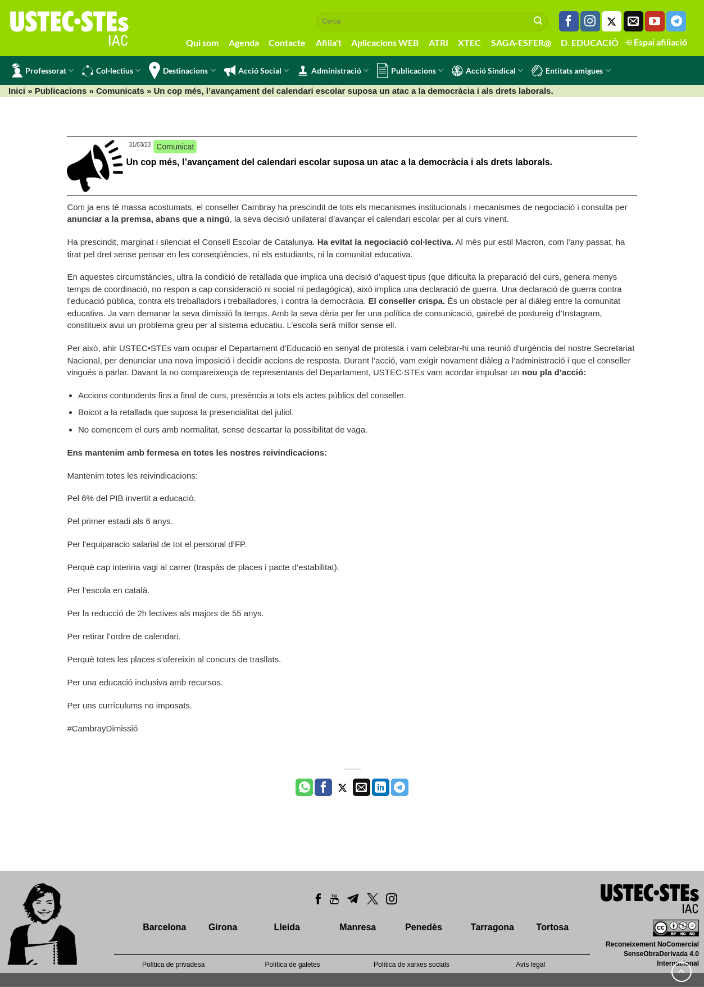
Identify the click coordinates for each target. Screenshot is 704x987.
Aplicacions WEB (385, 42)
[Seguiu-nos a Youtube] (655, 21)
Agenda (244, 42)
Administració (333, 70)
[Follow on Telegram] (676, 21)
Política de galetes (292, 964)
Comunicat (175, 146)
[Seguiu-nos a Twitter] (611, 21)
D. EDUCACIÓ (590, 42)
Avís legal (530, 964)
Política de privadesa (173, 964)
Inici (16, 90)
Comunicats (120, 90)
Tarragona (492, 927)
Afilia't (329, 42)
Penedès (423, 927)
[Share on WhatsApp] (304, 788)
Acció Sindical (487, 70)
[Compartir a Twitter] (342, 788)
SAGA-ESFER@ (521, 42)
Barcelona (164, 927)
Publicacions (410, 70)
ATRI (438, 42)
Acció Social (256, 70)
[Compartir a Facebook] (323, 788)
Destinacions (182, 70)
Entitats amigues (571, 70)
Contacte (287, 42)
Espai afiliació (656, 42)
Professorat (42, 70)
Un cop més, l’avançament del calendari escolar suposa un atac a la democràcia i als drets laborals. (339, 162)
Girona (223, 927)
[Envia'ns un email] (633, 21)
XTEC (469, 42)
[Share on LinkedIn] (380, 788)
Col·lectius (111, 70)
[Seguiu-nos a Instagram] (590, 21)
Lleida (287, 927)
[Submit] (538, 21)
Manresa (357, 927)
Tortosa (553, 927)
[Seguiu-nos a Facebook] (569, 21)
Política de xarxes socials (411, 964)
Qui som (202, 42)
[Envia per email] (361, 788)
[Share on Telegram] (399, 788)
